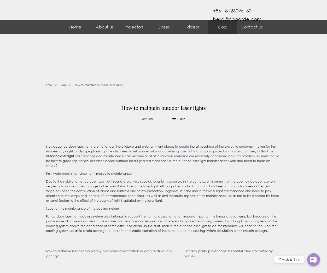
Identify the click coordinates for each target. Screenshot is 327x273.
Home (75, 26)
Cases (164, 26)
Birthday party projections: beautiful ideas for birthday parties (228, 253)
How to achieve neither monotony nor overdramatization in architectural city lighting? (108, 253)
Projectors (134, 26)
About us (105, 26)
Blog (222, 26)
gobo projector (215, 151)
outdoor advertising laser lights (171, 151)
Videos (193, 26)
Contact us (252, 26)
